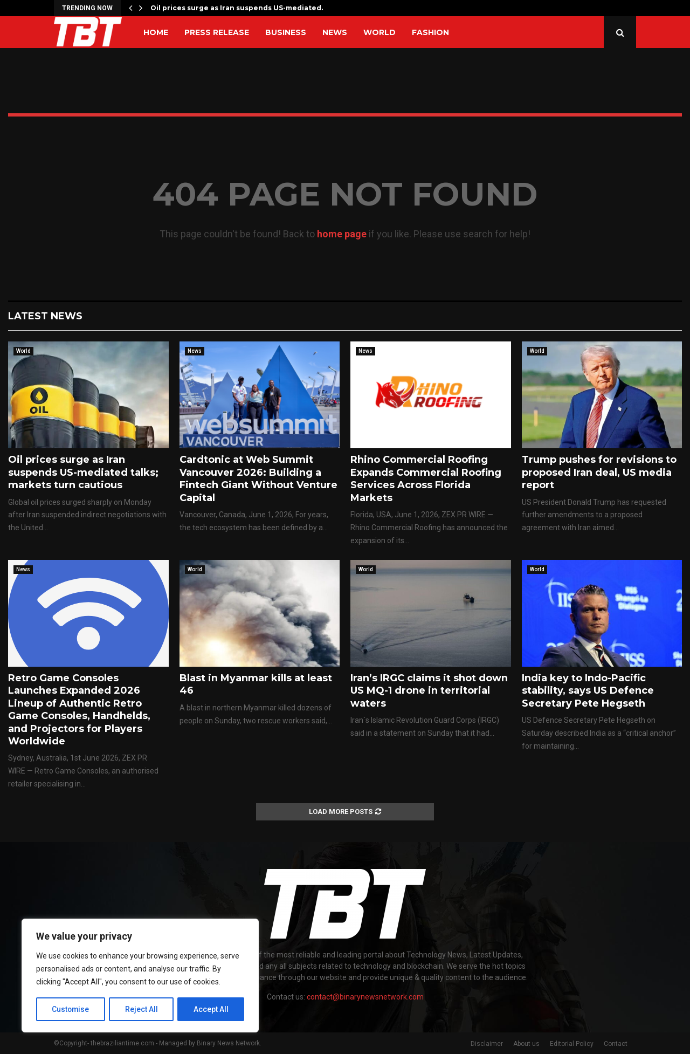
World (379, 32)
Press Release (216, 32)
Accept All (211, 1009)
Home (155, 32)
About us (526, 1044)
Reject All (142, 1009)
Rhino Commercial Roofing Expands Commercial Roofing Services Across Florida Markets (425, 478)
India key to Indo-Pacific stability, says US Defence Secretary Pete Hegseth (588, 690)
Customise (71, 1009)
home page (342, 233)
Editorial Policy (572, 1044)
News (334, 32)
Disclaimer (487, 1044)
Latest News (45, 316)
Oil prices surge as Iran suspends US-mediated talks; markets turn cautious (83, 472)
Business (285, 32)
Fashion (430, 32)
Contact (615, 1044)
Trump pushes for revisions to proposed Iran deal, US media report (599, 472)
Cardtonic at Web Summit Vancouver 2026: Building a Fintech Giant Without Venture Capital (258, 478)
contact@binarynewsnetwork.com (365, 997)
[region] (140, 975)
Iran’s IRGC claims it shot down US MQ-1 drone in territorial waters (429, 690)
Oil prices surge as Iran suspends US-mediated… (238, 8)
